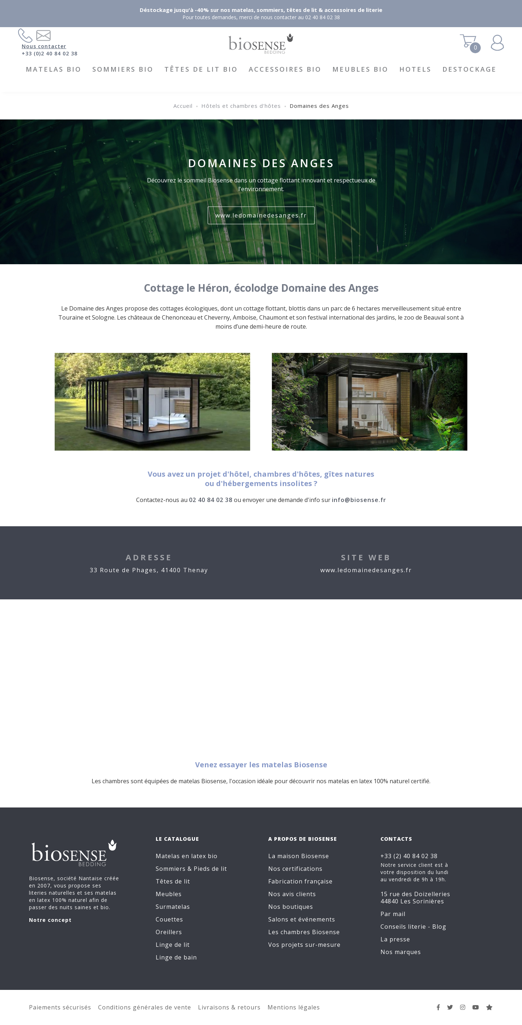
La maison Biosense (298, 856)
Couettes (169, 919)
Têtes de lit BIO (201, 69)
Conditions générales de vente (144, 1007)
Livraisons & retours (229, 1007)
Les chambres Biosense (304, 932)
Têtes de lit (173, 881)
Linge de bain (176, 957)
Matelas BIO (53, 69)
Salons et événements (301, 919)
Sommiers (171, 869)
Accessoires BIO (285, 69)
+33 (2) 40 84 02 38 (409, 856)
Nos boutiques (290, 907)
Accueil (183, 105)
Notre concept (50, 919)
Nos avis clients (292, 894)
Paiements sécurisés (60, 1007)
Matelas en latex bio (187, 856)
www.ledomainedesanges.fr (261, 215)
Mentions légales (294, 1007)
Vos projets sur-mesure (304, 945)
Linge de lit (173, 945)
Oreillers (169, 932)
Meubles (169, 894)
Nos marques (400, 952)
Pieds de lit (210, 869)
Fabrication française (300, 881)
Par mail (392, 914)
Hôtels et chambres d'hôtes (241, 105)
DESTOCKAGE (469, 69)
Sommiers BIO (122, 69)
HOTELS (415, 69)
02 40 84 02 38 (210, 500)
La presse (395, 939)
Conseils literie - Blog (413, 927)
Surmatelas (173, 907)
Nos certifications (295, 869)
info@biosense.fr (359, 500)
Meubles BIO (360, 69)
